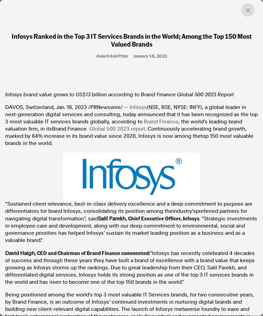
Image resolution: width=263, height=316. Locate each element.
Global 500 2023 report (117, 129)
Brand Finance (161, 122)
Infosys (138, 107)
